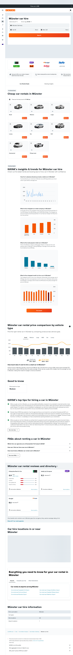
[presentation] (57, 466)
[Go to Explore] (3, 29)
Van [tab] (47, 337)
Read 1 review (15, 476)
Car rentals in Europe (23, 631)
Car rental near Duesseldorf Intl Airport (20, 590)
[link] (39, 310)
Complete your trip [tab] (21, 580)
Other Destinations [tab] (33, 580)
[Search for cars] (3, 21)
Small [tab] (25, 337)
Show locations (34, 489)
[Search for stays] (3, 18)
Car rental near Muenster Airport (19, 594)
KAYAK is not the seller (40, 645)
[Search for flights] (3, 14)
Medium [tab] (32, 337)
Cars (16, 631)
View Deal (24, 118)
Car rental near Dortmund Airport (19, 592)
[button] (71, 6)
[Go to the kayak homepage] (10, 10)
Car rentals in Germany (34, 631)
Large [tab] (37, 337)
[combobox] (14, 21)
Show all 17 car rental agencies (16, 521)
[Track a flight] (3, 32)
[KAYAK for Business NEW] (3, 35)
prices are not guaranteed (38, 640)
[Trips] (3, 39)
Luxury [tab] (52, 337)
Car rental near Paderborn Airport (47, 594)
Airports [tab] (12, 580)
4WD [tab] (42, 337)
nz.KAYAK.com (10, 631)
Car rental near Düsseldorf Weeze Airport (49, 592)
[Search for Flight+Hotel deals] (3, 24)
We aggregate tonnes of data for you (40, 648)
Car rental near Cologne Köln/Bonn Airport (49, 590)
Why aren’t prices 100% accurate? (40, 651)
